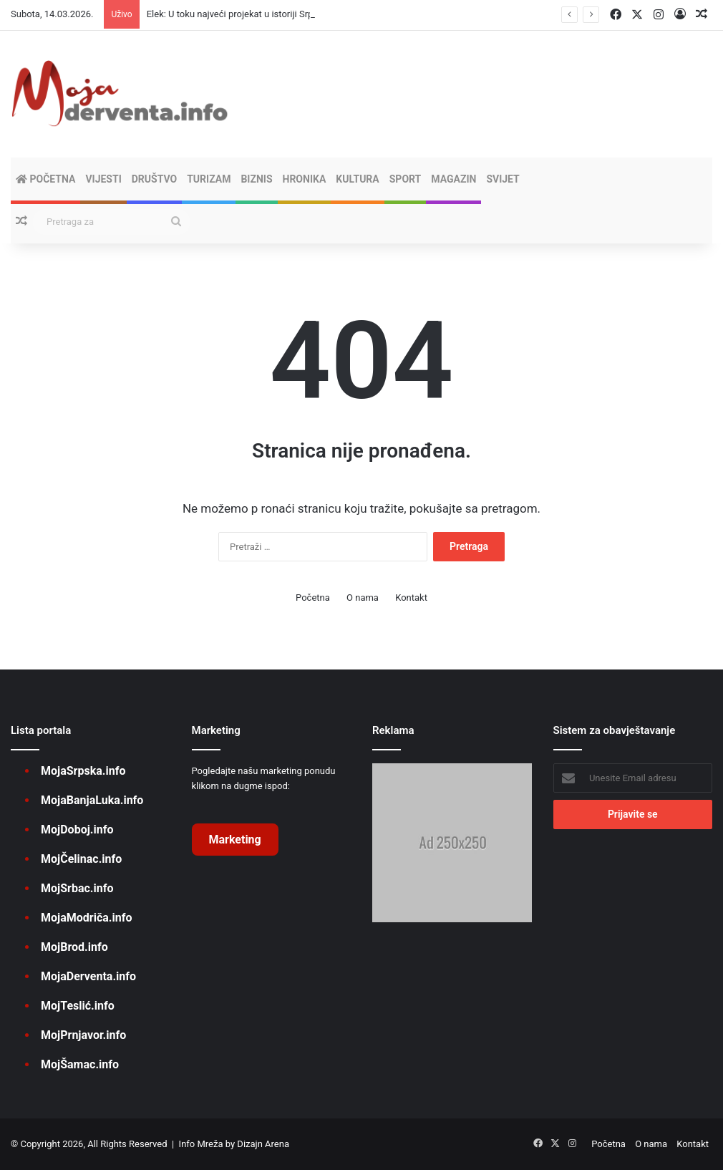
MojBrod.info (74, 947)
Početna (45, 179)
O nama (362, 597)
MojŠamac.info (80, 1064)
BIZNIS (256, 179)
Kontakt (411, 597)
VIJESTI (103, 179)
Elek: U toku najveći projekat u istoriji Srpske (237, 14)
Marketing (235, 839)
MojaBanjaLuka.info (92, 800)
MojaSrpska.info (83, 771)
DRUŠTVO (154, 179)
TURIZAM (209, 179)
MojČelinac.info (81, 859)
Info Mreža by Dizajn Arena (234, 1143)
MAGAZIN (453, 179)
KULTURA (357, 179)
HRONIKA (304, 179)
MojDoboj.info (77, 829)
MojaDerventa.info (88, 976)
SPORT (405, 179)
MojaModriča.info (86, 917)
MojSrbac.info (77, 888)
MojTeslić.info (78, 1005)
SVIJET (502, 179)
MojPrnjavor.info (83, 1035)
